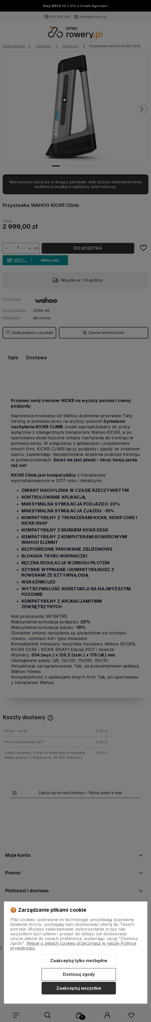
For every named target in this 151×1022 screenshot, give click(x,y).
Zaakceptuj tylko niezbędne (78, 960)
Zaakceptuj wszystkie (78, 988)
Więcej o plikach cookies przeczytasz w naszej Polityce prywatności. (73, 946)
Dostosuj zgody (79, 974)
